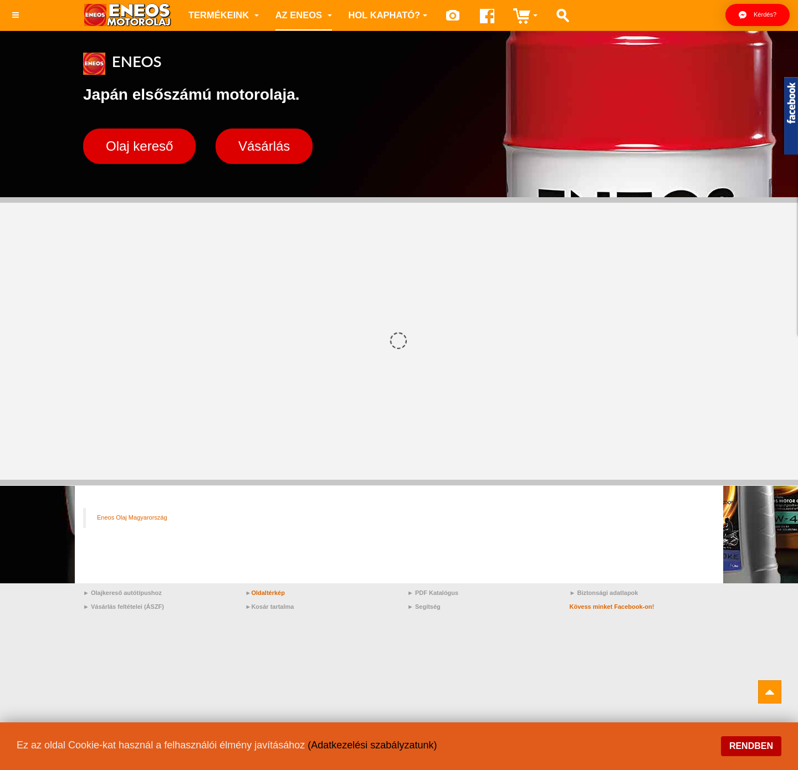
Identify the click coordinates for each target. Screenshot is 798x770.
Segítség (428, 606)
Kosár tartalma (272, 606)
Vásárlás (264, 145)
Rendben (751, 746)
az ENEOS (303, 15)
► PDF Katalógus (432, 592)
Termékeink (223, 15)
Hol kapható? (388, 15)
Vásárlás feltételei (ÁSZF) (127, 606)
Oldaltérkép (268, 592)
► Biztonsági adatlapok (604, 592)
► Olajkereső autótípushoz (122, 592)
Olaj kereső (139, 145)
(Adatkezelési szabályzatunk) (372, 745)
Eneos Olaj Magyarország (132, 517)
